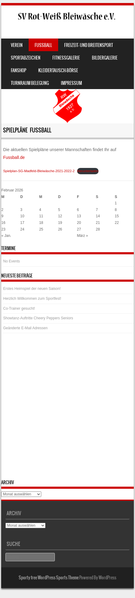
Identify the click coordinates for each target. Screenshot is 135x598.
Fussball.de (14, 157)
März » (82, 236)
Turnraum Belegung (30, 83)
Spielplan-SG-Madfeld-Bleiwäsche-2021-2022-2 (38, 171)
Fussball (43, 45)
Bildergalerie (105, 57)
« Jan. (6, 236)
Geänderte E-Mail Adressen (25, 328)
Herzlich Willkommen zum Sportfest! (32, 298)
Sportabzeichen (25, 57)
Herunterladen (88, 171)
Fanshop (18, 70)
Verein (17, 45)
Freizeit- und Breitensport (88, 45)
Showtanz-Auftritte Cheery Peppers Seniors (38, 318)
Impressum (71, 83)
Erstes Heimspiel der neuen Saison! (32, 289)
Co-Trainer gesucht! (19, 308)
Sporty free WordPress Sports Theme (49, 577)
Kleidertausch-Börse (58, 70)
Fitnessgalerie (66, 57)
